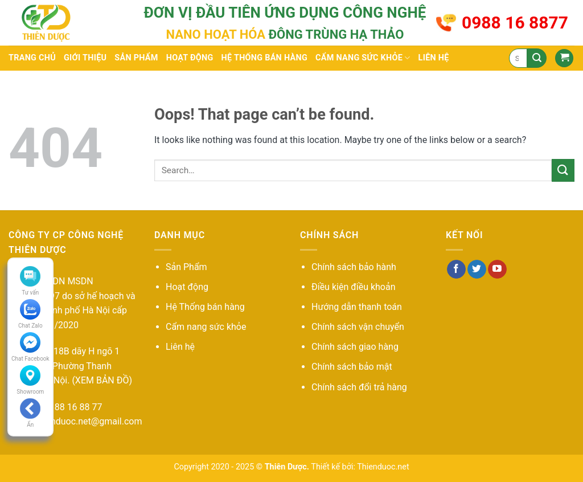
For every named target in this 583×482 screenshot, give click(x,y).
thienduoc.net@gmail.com (88, 421)
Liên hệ (433, 58)
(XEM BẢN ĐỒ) (102, 380)
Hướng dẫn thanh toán (356, 306)
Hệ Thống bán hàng (205, 306)
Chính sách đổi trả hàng (359, 387)
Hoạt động (190, 58)
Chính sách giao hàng (355, 346)
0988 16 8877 (515, 22)
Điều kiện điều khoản (353, 286)
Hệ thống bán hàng (264, 58)
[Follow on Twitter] (476, 269)
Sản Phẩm (186, 267)
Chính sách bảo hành (353, 267)
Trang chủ (32, 58)
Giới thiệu (85, 58)
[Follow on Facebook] (456, 269)
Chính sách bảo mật (351, 366)
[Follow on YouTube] (497, 269)
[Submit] (537, 58)
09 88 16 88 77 (72, 407)
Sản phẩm (136, 58)
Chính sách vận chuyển (357, 326)
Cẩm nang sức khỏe (362, 57)
